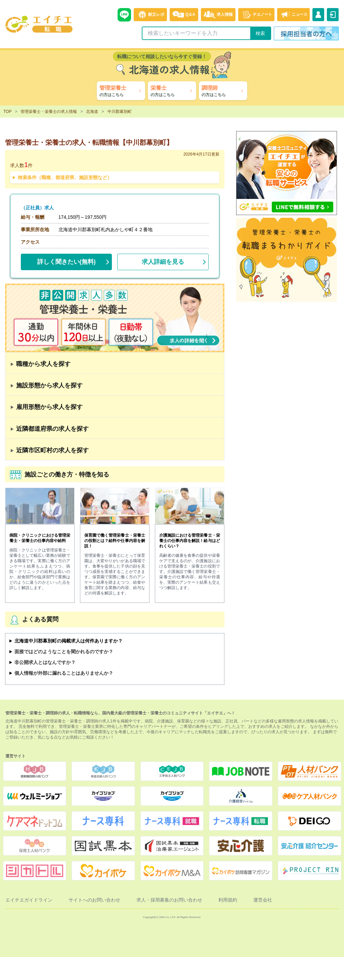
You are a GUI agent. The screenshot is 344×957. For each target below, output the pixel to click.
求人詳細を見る (163, 261)
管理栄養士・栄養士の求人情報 (48, 111)
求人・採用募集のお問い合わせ (169, 900)
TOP (7, 111)
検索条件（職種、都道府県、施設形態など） (65, 177)
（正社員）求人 (37, 208)
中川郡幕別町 (120, 111)
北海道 (92, 111)
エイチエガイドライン (28, 900)
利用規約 (227, 900)
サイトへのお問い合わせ (94, 900)
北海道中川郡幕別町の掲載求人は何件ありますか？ (68, 640)
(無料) (66, 260)
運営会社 (262, 900)
